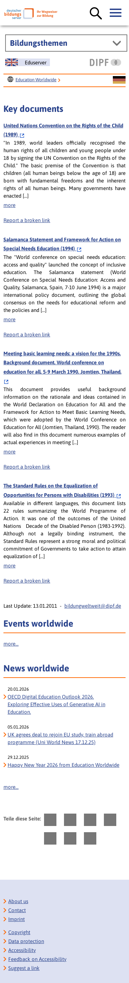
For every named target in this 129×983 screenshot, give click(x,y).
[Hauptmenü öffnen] (116, 13)
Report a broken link (26, 220)
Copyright (19, 932)
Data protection (26, 941)
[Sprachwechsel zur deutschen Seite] (119, 80)
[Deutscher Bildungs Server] (30, 13)
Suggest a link (24, 968)
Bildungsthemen (38, 43)
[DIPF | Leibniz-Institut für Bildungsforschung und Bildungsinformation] (105, 62)
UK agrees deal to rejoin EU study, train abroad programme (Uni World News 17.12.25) (60, 738)
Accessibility (22, 950)
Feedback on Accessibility (37, 959)
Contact (17, 910)
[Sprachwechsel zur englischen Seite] (27, 62)
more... (11, 644)
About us (18, 901)
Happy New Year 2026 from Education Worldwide (63, 765)
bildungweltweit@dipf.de (92, 606)
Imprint (16, 919)
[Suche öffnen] (96, 13)
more (9, 205)
